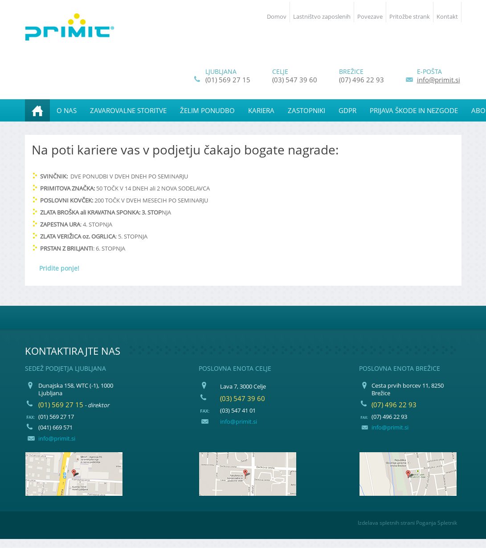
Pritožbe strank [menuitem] (409, 16)
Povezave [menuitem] (370, 16)
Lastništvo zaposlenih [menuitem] (322, 16)
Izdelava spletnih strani (386, 523)
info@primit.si (438, 79)
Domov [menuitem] (276, 16)
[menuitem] (37, 110)
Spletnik (447, 523)
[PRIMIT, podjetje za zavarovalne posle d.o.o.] (69, 27)
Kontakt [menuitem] (447, 16)
